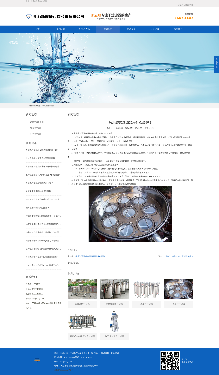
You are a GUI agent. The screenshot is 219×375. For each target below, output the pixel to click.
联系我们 (189, 5)
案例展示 (131, 29)
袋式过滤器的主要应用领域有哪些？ (91, 256)
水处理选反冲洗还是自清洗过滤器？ (41, 158)
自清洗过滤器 (36, 128)
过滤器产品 (84, 29)
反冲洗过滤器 (36, 134)
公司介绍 (61, 29)
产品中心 (181, 5)
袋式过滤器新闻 (48, 106)
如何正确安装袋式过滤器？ (37, 208)
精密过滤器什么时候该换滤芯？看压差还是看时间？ (44, 241)
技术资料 (155, 29)
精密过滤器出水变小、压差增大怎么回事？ (44, 232)
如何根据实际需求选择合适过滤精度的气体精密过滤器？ (44, 224)
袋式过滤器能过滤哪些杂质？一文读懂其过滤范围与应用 (44, 199)
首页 (37, 29)
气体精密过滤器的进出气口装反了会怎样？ (44, 265)
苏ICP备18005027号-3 (63, 370)
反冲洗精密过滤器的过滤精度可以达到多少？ (44, 249)
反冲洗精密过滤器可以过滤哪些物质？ (42, 257)
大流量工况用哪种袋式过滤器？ (39, 191)
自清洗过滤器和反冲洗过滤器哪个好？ (42, 150)
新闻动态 (108, 29)
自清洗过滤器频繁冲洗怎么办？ (39, 183)
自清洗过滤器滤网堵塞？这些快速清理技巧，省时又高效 (44, 167)
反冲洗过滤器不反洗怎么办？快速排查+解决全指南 (44, 175)
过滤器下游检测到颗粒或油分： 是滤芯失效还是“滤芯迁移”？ (44, 216)
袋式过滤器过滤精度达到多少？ (179, 256)
